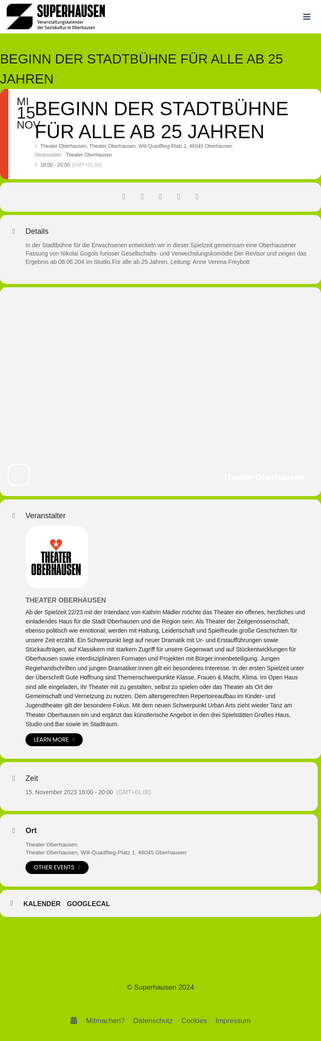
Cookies (194, 1021)
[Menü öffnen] (306, 16)
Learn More (54, 740)
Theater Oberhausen (65, 600)
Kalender (42, 904)
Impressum (232, 1021)
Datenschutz (153, 1021)
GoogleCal (88, 904)
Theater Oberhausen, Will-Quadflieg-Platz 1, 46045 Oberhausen (108, 852)
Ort (31, 830)
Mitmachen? (105, 1021)
